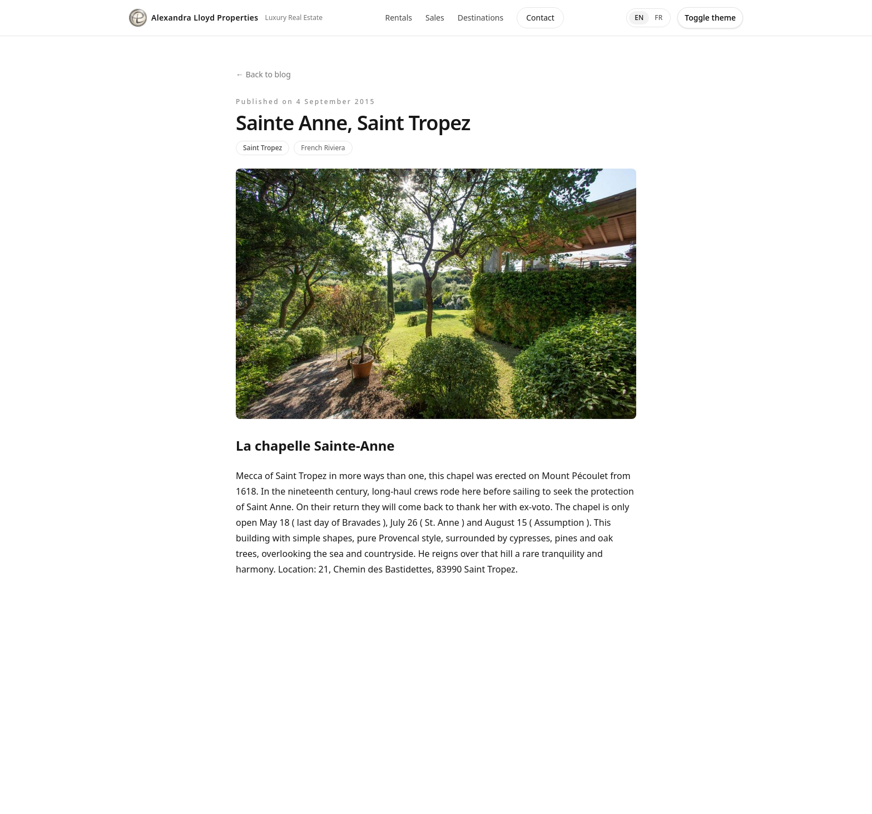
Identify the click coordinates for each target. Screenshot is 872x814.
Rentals (398, 17)
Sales (434, 17)
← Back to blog (263, 74)
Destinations (481, 17)
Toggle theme (710, 17)
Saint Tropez (262, 147)
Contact (540, 17)
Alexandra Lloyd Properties (194, 18)
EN (639, 17)
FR (658, 17)
